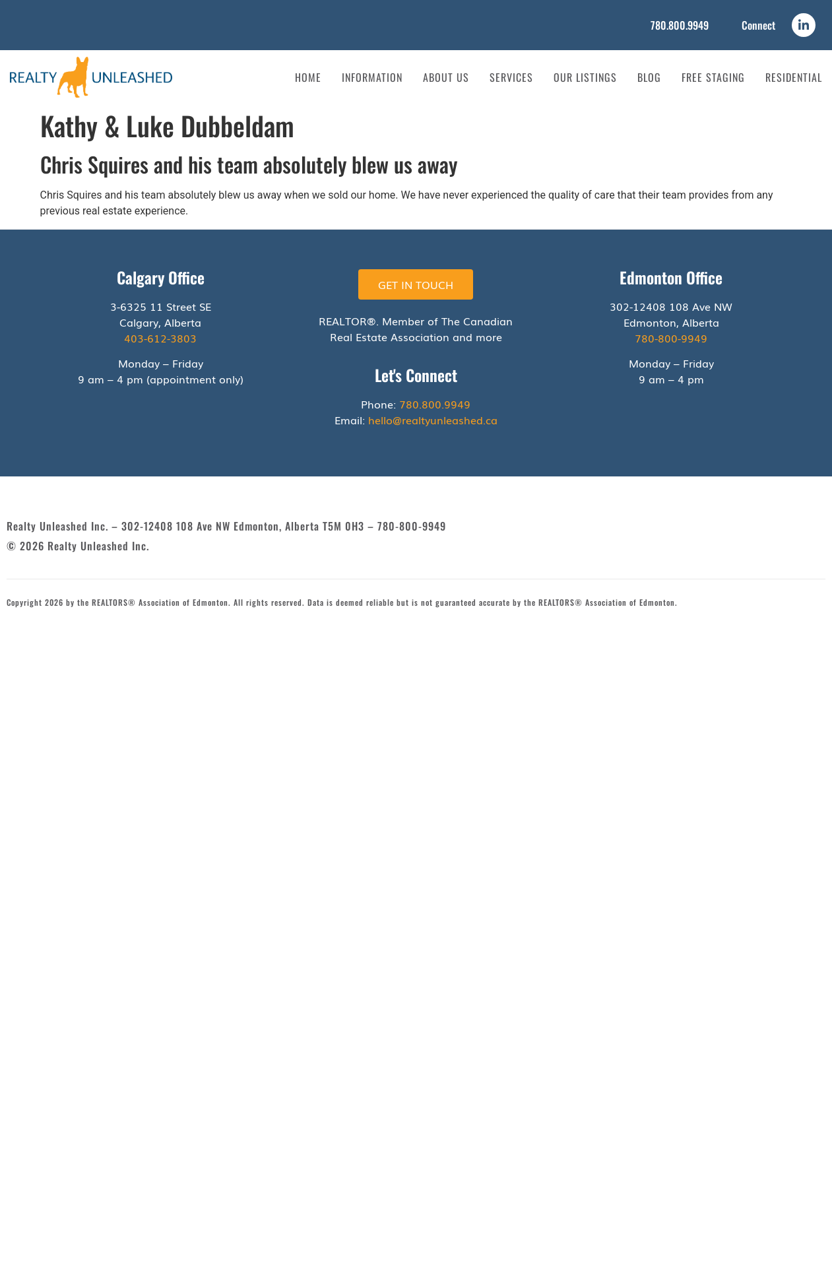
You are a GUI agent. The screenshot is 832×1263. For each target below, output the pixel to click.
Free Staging (713, 77)
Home (308, 77)
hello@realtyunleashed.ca (432, 420)
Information (372, 77)
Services (511, 77)
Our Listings (585, 77)
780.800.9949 (680, 25)
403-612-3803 (160, 338)
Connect (758, 25)
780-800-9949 (671, 338)
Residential (793, 77)
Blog (649, 77)
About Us (446, 77)
